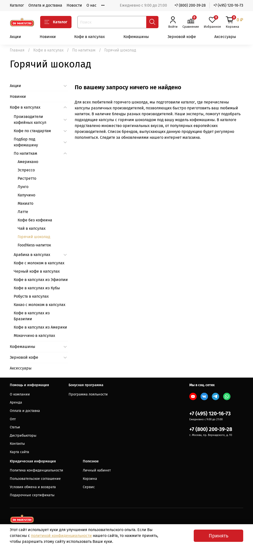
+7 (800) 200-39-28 (190, 5)
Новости (74, 5)
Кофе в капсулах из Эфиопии (41, 279)
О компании (20, 394)
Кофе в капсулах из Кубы (37, 288)
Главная (17, 50)
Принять (218, 536)
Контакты (17, 444)
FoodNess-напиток (34, 245)
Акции (15, 36)
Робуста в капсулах (31, 296)
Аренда (16, 402)
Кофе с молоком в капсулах (39, 263)
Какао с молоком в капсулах (39, 304)
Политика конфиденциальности (36, 470)
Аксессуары (225, 36)
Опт (13, 419)
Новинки (48, 36)
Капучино (26, 195)
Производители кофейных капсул (30, 119)
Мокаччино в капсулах (34, 335)
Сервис (89, 487)
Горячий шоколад (34, 236)
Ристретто (27, 178)
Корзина (90, 479)
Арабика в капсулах (32, 254)
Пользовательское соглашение (35, 479)
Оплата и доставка (45, 5)
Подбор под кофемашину (26, 142)
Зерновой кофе (182, 36)
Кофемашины (136, 36)
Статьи (15, 427)
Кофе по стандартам (32, 130)
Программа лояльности (88, 394)
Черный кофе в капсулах (37, 271)
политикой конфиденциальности (61, 535)
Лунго (23, 186)
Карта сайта (19, 452)
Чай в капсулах (32, 228)
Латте (23, 211)
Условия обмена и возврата (33, 487)
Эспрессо (26, 170)
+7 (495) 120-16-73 (228, 5)
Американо (28, 161)
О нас (91, 5)
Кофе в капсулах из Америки (40, 327)
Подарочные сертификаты (32, 495)
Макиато (25, 203)
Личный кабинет (97, 470)
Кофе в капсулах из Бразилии (32, 316)
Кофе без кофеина (35, 220)
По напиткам (84, 50)
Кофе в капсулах (89, 36)
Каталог (17, 5)
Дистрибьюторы (23, 435)
